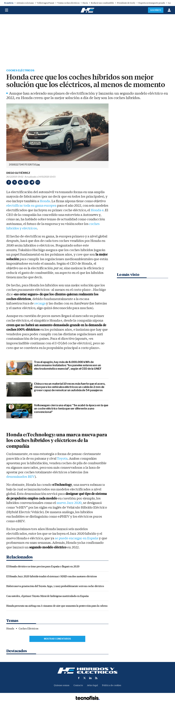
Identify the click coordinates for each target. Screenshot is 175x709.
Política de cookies (111, 685)
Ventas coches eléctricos (68, 3)
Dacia (85, 3)
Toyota (62, 459)
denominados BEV (20, 477)
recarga (39, 303)
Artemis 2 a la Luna (25, 3)
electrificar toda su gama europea (31, 206)
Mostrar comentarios (57, 639)
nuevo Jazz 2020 (69, 503)
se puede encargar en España (76, 538)
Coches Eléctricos (21, 70)
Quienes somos (61, 685)
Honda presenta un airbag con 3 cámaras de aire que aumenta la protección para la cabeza (56, 606)
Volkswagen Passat (45, 3)
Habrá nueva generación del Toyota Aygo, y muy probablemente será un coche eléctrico (55, 586)
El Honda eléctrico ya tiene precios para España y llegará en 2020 (42, 566)
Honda (45, 201)
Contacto (78, 685)
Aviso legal (92, 685)
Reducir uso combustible (102, 3)
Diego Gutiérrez (18, 173)
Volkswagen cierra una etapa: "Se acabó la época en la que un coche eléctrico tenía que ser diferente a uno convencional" (71, 409)
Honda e (97, 210)
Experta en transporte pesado (151, 3)
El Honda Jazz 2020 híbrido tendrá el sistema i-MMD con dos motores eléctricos (51, 576)
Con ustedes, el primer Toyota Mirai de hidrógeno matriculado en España (47, 596)
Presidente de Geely (126, 3)
